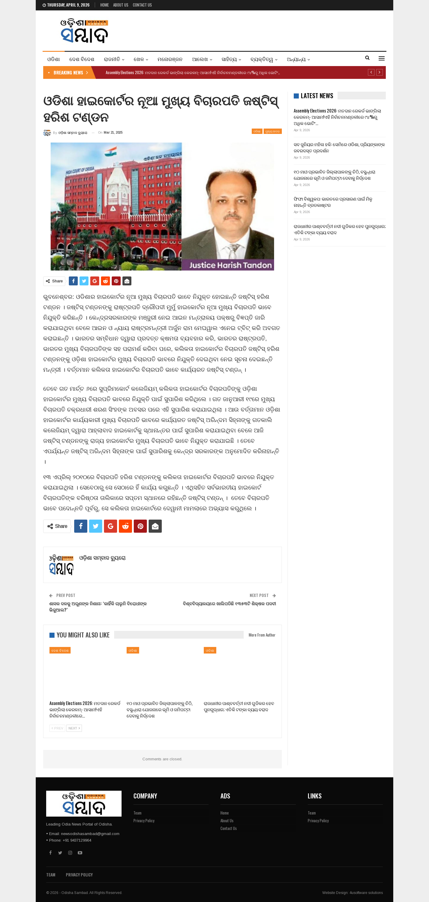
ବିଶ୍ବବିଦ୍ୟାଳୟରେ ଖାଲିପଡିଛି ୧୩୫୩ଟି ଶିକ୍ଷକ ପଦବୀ (229, 603)
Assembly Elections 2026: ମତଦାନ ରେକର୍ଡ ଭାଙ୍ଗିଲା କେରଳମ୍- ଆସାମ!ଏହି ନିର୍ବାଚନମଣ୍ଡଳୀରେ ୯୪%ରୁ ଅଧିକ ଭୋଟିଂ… (193, 72)
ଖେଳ (139, 58)
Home (104, 5)
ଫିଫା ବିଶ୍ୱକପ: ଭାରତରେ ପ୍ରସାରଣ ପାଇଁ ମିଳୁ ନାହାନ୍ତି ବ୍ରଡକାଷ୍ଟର (333, 201)
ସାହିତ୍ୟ (229, 58)
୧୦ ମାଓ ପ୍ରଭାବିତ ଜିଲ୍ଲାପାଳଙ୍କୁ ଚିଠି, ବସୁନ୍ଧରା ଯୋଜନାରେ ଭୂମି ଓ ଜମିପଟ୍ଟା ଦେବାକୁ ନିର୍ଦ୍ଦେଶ (334, 174)
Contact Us (142, 5)
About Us (120, 5)
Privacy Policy (143, 820)
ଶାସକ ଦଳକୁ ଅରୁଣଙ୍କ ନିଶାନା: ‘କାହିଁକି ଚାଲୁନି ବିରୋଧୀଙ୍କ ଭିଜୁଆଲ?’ (98, 606)
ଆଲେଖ (200, 58)
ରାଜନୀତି (112, 58)
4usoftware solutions (366, 893)
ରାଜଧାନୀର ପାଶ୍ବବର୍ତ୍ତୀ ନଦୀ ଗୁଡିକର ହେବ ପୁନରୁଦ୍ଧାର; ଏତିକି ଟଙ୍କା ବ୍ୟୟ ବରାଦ (340, 229)
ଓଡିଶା (53, 58)
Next (74, 728)
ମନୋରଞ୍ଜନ (170, 58)
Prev (57, 728)
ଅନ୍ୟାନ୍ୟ (296, 58)
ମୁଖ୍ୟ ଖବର (272, 131)
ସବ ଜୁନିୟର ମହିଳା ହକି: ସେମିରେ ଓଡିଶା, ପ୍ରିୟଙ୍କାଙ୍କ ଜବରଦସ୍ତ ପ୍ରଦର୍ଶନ (339, 147)
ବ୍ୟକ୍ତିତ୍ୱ (262, 58)
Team (137, 813)
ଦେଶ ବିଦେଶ (81, 58)
